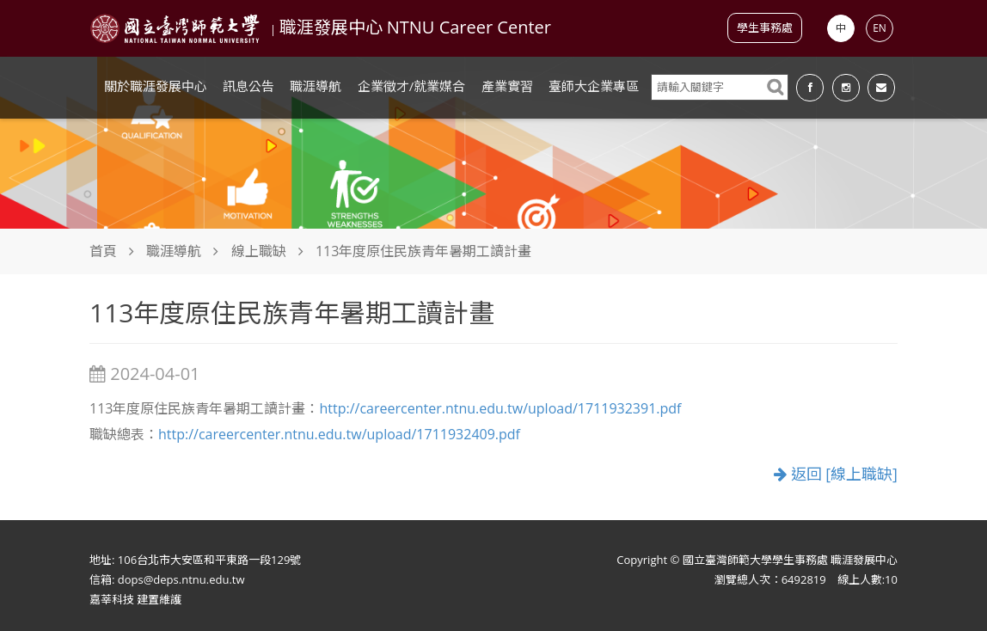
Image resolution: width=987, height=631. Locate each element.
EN (879, 28)
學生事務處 (765, 27)
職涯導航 (315, 86)
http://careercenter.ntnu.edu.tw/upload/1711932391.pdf (500, 408)
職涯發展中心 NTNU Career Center (415, 27)
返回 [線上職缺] (836, 474)
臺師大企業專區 (594, 86)
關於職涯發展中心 (155, 86)
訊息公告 (248, 86)
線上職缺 (258, 251)
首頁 (103, 251)
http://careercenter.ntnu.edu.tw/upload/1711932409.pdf (339, 434)
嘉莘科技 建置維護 (135, 599)
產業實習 (507, 86)
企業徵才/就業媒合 (412, 86)
